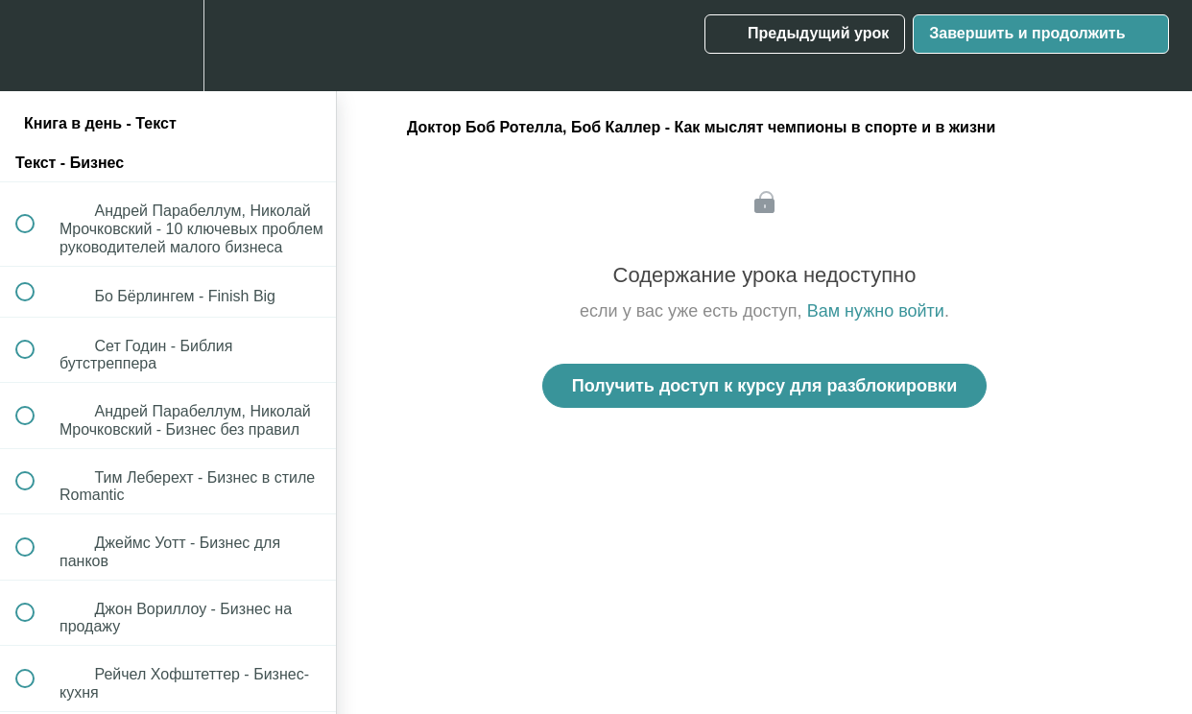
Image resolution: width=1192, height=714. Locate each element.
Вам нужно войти (875, 311)
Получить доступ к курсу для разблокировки (764, 385)
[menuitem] (167, 45)
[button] (35, 45)
